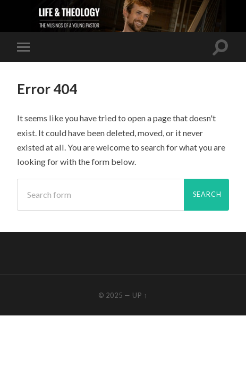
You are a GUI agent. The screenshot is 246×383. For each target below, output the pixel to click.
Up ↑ (139, 295)
